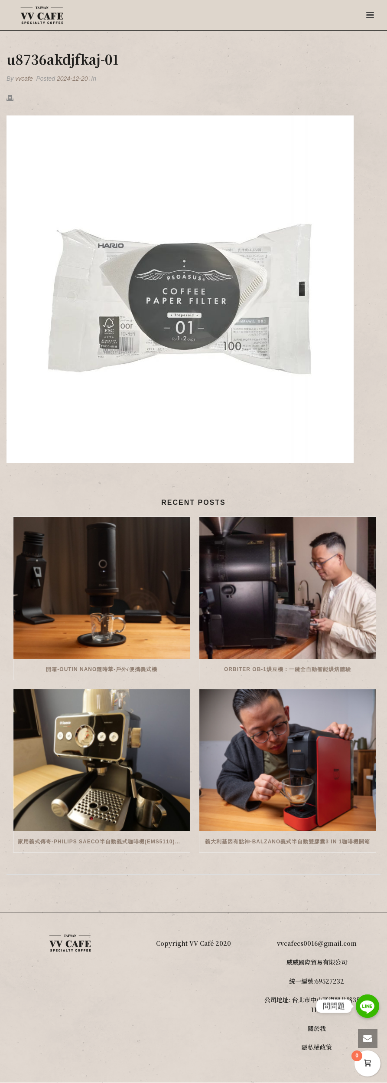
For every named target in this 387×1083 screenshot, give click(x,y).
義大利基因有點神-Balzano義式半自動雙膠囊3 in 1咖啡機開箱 (288, 842)
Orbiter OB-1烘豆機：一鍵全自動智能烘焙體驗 (287, 669)
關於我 (317, 1028)
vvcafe (24, 78)
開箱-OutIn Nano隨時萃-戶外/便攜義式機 (101, 669)
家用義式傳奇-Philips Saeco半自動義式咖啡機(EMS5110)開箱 (102, 842)
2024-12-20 (72, 78)
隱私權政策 (317, 1047)
